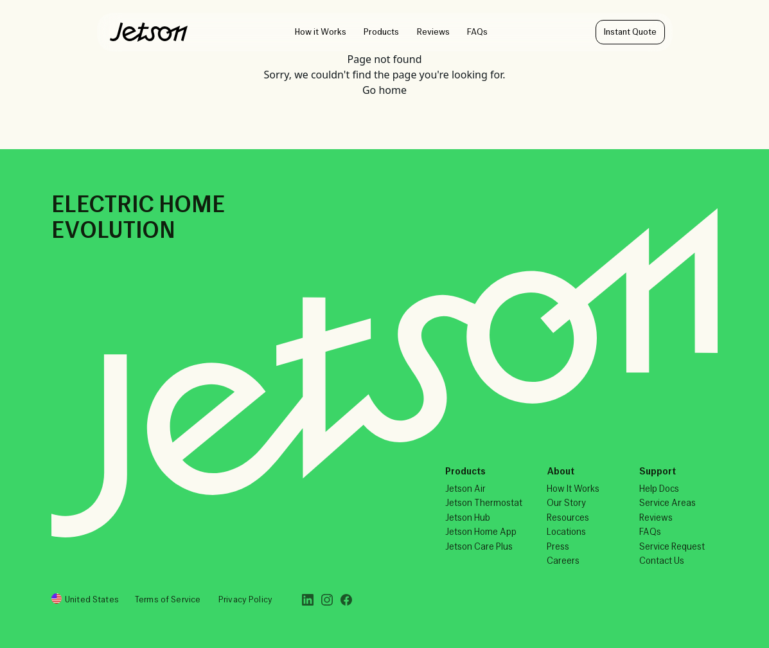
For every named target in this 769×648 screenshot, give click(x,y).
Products (381, 31)
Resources (568, 517)
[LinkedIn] (308, 600)
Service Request (672, 546)
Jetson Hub (467, 517)
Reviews (433, 31)
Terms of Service (167, 599)
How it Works (320, 31)
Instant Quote (630, 31)
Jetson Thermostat (483, 503)
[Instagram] (327, 600)
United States (85, 599)
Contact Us (661, 560)
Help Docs (659, 488)
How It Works (573, 488)
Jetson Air (465, 488)
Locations (566, 531)
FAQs (477, 31)
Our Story (566, 503)
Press (558, 546)
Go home (384, 90)
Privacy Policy (245, 599)
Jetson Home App (481, 531)
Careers (563, 560)
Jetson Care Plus (479, 546)
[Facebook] (346, 600)
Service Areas (667, 503)
